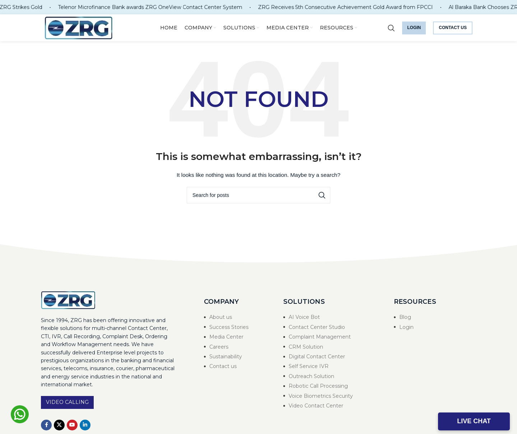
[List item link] (236, 317)
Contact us (453, 27)
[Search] (391, 28)
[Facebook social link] (46, 425)
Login (414, 27)
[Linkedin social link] (85, 425)
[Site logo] (79, 27)
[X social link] (59, 425)
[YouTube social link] (72, 425)
